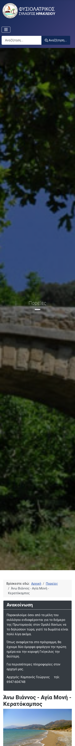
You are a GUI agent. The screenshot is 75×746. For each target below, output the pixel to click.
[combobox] (22, 40)
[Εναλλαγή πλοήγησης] (6, 30)
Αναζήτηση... (56, 40)
